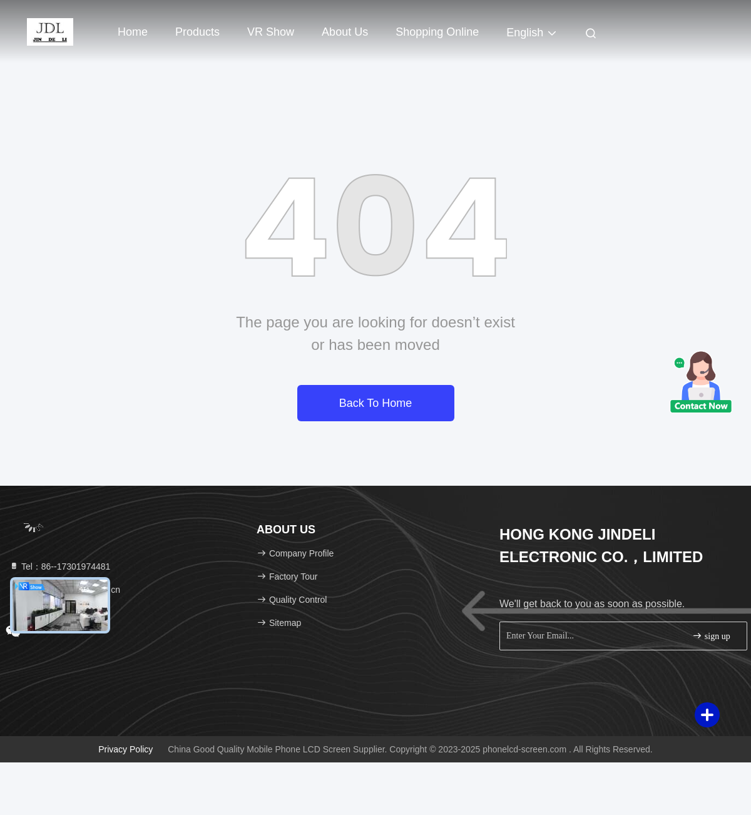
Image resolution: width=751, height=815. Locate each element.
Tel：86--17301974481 (59, 566)
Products (197, 32)
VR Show (270, 32)
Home (133, 32)
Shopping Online (437, 32)
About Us (345, 32)
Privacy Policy (125, 749)
